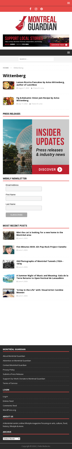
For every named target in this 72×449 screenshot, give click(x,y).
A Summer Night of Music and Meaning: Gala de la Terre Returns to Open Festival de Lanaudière (42, 276)
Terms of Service (10, 383)
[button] (68, 3)
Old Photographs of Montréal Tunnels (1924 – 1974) (39, 262)
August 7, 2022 (23, 88)
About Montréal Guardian (14, 356)
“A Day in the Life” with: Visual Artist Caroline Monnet (39, 291)
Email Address (12, 185)
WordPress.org (9, 410)
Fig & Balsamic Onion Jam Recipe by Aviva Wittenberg (37, 99)
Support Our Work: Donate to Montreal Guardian (24, 378)
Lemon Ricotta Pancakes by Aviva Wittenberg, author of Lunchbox (40, 83)
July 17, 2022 (23, 104)
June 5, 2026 (22, 250)
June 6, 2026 (22, 238)
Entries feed (8, 401)
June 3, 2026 (22, 296)
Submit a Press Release (13, 374)
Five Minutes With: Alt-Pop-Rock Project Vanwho (41, 246)
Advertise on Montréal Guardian (17, 360)
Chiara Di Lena (38, 88)
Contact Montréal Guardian (14, 365)
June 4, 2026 (22, 267)
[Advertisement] (24, 321)
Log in (5, 396)
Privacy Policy (9, 369)
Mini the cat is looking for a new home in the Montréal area (39, 233)
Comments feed (10, 405)
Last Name (10, 204)
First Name (10, 194)
